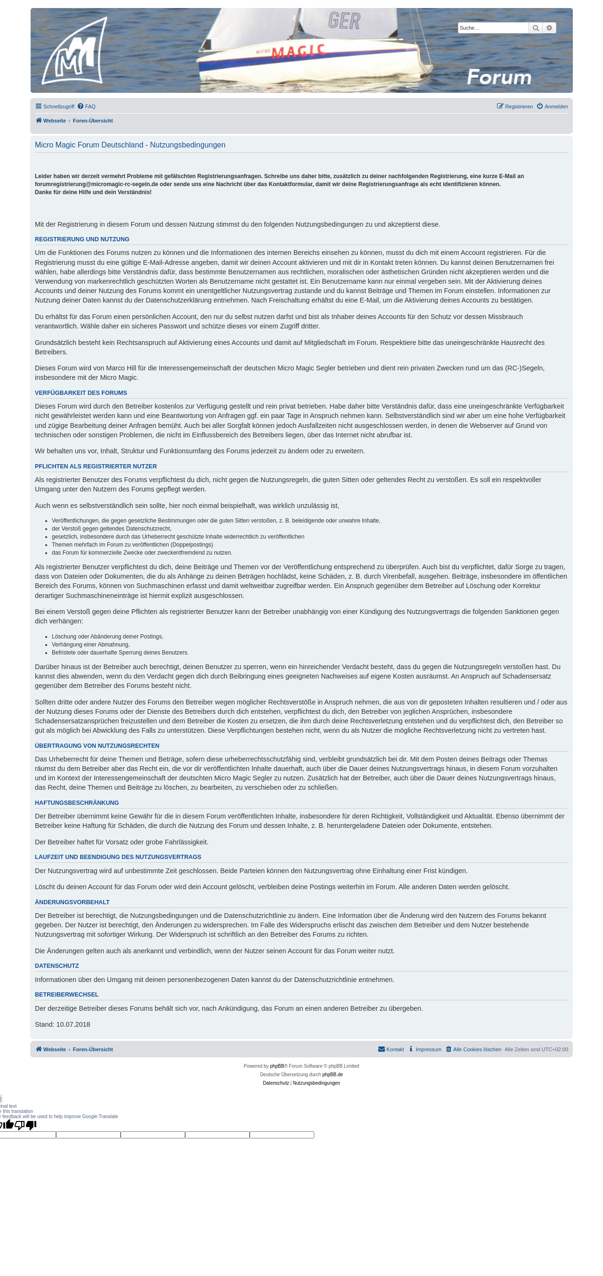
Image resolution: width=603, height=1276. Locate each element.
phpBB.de (332, 1074)
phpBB (277, 1066)
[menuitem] (86, 106)
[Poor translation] (25, 1125)
